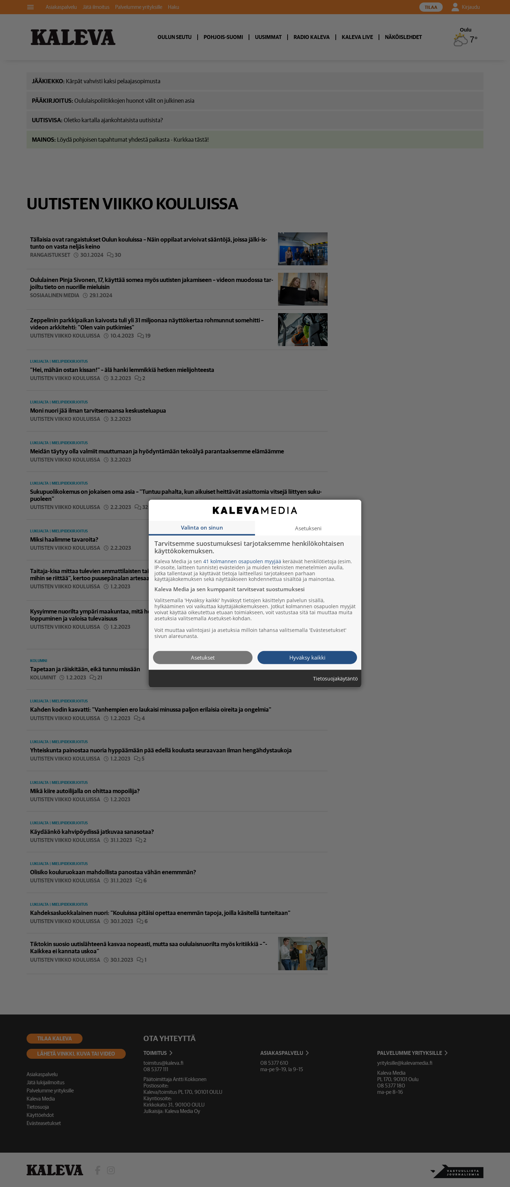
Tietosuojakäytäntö (335, 679)
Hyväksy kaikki (307, 657)
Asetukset (203, 657)
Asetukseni (308, 527)
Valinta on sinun (202, 527)
